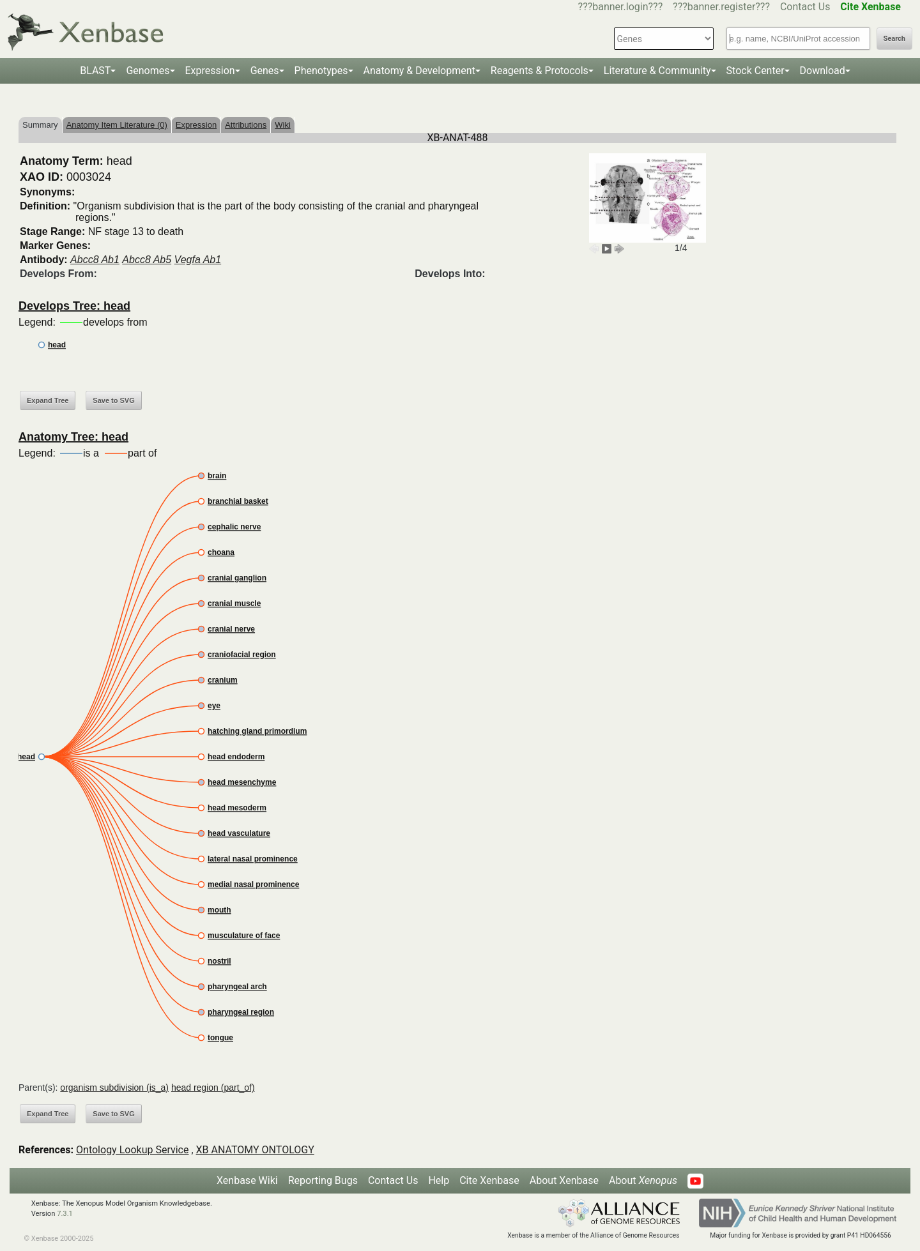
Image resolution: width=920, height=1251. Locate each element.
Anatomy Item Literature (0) (116, 125)
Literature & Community (657, 70)
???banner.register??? (721, 7)
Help (438, 1180)
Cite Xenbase (489, 1180)
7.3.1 (65, 1213)
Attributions (245, 125)
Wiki (283, 125)
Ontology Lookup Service (132, 1150)
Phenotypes (321, 70)
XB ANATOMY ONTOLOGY (255, 1150)
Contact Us (805, 7)
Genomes (147, 70)
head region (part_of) (213, 1087)
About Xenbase (564, 1180)
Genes (264, 70)
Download (822, 70)
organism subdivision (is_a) (114, 1087)
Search (894, 38)
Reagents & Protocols (539, 70)
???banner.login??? (620, 7)
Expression (210, 70)
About (643, 1180)
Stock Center (755, 70)
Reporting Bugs (323, 1180)
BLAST (95, 70)
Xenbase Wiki (247, 1180)
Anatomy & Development (419, 70)
